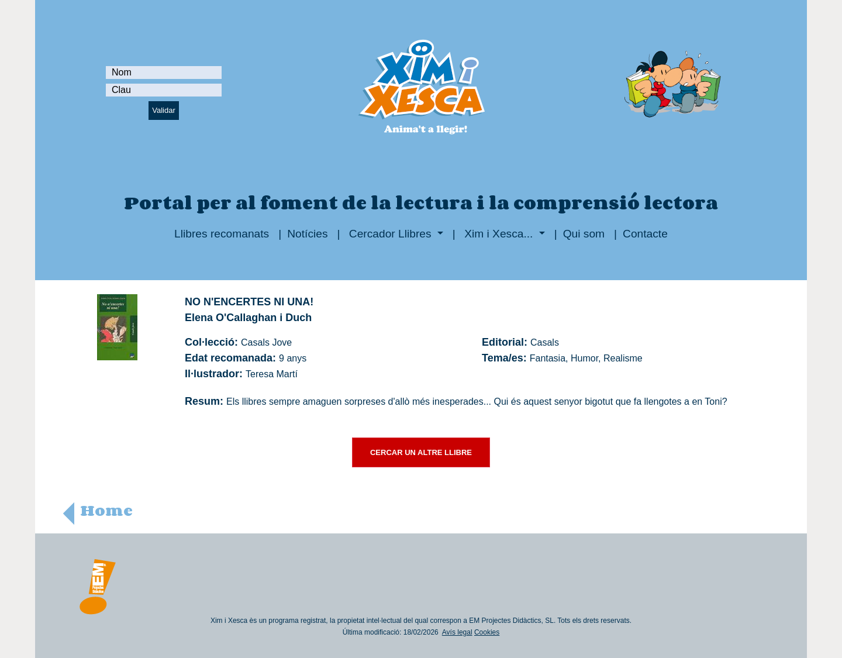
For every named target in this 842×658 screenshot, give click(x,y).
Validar (163, 110)
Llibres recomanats (221, 234)
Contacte (645, 234)
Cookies (486, 632)
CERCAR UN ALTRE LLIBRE (421, 452)
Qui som (584, 234)
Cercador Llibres (390, 234)
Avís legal (457, 632)
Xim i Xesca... (498, 234)
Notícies (307, 234)
